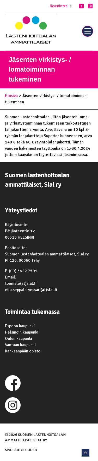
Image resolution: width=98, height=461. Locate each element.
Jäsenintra (58, 6)
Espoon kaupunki (20, 326)
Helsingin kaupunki (21, 332)
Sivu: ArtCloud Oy (21, 450)
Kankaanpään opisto (22, 351)
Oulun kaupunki (18, 338)
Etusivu (11, 95)
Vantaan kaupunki (20, 344)
